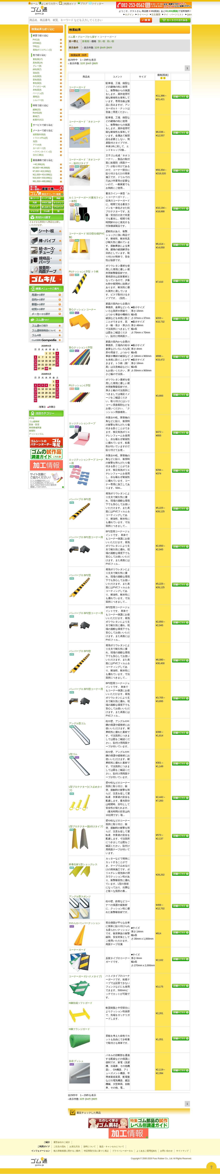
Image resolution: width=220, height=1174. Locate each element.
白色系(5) (37, 76)
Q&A (189, 14)
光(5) (35, 141)
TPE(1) (36, 46)
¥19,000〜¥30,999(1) (42, 178)
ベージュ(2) (38, 93)
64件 (103, 47)
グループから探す (87, 36)
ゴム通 (71, 36)
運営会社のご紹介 (61, 1142)
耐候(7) (36, 116)
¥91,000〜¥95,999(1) (42, 181)
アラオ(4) (37, 145)
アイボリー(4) (39, 86)
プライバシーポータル (122, 1151)
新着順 (85, 41)
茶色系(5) (37, 79)
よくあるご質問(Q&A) (146, 1151)
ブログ (82, 3)
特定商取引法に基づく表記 (96, 1151)
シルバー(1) (38, 100)
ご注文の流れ (59, 1146)
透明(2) (36, 96)
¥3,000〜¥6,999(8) (41, 168)
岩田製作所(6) (39, 134)
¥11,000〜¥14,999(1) (42, 174)
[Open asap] (211, 1167)
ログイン (129, 14)
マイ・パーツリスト (174, 14)
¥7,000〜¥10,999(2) (42, 171)
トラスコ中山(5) (40, 138)
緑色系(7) (37, 69)
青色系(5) (37, 83)
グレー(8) (37, 66)
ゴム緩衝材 (34, 421)
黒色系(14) (38, 62)
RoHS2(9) (37, 113)
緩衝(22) (37, 109)
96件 (109, 47)
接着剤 (32, 431)
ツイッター (96, 3)
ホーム (33, 3)
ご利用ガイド (67, 3)
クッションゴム (36, 434)
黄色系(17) (38, 59)
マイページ (142, 14)
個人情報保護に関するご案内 (66, 1151)
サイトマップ (182, 1151)
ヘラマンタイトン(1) (42, 151)
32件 (97, 47)
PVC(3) (36, 39)
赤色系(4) (37, 90)
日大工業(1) (38, 155)
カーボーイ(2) (39, 148)
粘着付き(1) (38, 119)
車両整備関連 (35, 427)
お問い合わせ (166, 1151)
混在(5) (36, 73)
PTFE (31, 418)
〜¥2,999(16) (39, 164)
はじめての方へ (48, 3)
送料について (89, 1146)
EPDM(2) (37, 43)
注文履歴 (155, 14)
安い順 (101, 41)
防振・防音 (34, 424)
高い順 (110, 41)
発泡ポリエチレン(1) (42, 50)
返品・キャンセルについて (111, 1146)
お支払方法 (74, 1146)
